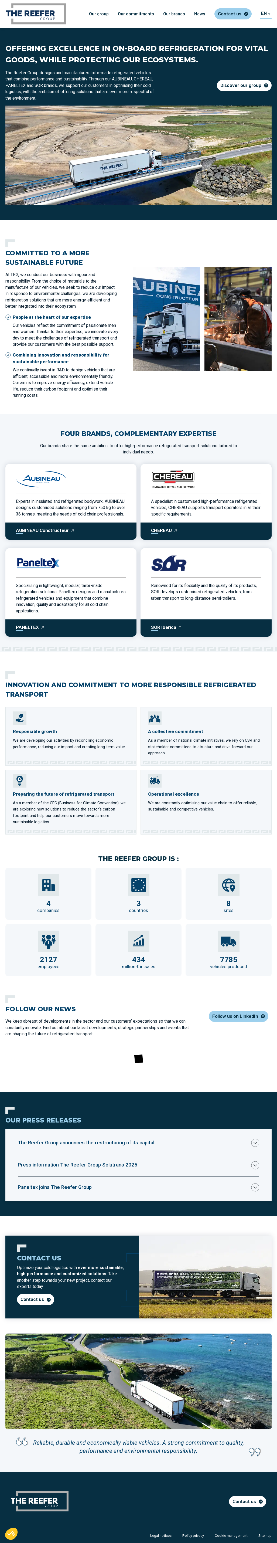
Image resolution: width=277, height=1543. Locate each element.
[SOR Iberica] (166, 627)
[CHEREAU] (164, 530)
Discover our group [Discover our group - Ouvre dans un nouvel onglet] (240, 85)
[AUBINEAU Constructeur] (45, 530)
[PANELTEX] (30, 627)
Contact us (229, 13)
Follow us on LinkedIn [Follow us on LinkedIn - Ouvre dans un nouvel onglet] (235, 1016)
